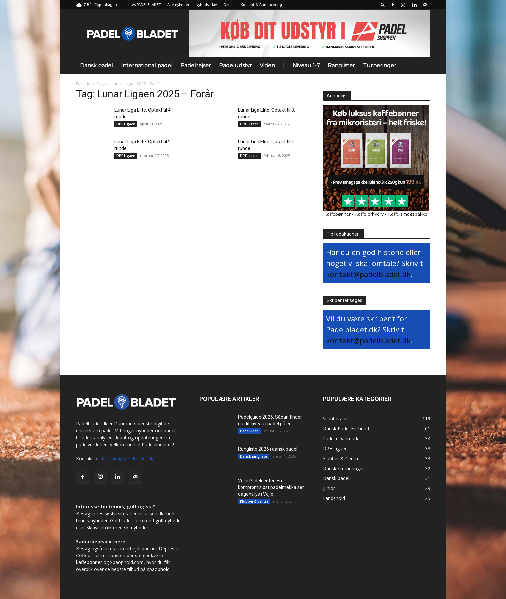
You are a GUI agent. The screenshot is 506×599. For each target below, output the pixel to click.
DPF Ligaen (125, 124)
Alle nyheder (178, 5)
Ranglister (341, 65)
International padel (147, 65)
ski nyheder (136, 527)
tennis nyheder (92, 520)
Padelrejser (196, 65)
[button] (383, 4)
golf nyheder (168, 520)
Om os (228, 5)
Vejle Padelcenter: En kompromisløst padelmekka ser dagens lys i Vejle (271, 487)
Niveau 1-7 (306, 65)
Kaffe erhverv (369, 214)
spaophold (158, 569)
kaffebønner (89, 562)
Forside (83, 84)
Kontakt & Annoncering (261, 5)
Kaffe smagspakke (407, 214)
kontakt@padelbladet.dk (368, 274)
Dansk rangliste (253, 456)
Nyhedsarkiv (206, 5)
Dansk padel (96, 65)
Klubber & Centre (254, 501)
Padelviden (249, 431)
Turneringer (379, 65)
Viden (267, 65)
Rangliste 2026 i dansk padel (267, 449)
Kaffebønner (337, 214)
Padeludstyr (235, 65)
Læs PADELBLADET (145, 5)
